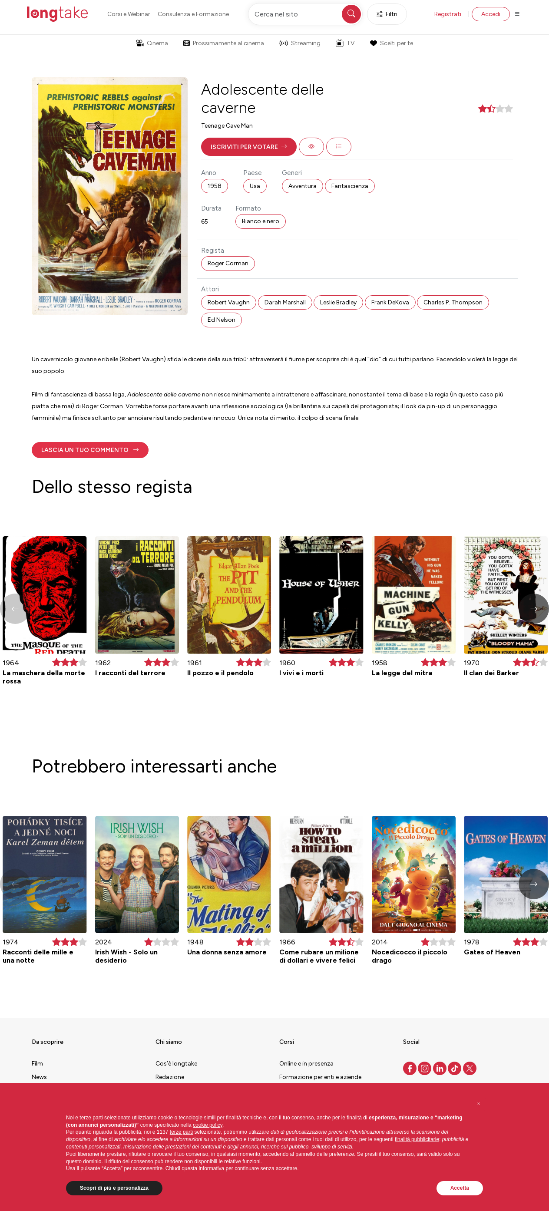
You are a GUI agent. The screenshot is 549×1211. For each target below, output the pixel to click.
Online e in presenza (306, 1063)
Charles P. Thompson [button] (453, 302)
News (39, 1077)
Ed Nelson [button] (221, 319)
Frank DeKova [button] (390, 302)
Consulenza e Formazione (193, 14)
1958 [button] (215, 186)
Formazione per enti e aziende (320, 1077)
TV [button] (345, 43)
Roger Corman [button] (228, 263)
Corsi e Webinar (128, 14)
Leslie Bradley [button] (338, 302)
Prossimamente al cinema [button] (223, 43)
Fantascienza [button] (349, 186)
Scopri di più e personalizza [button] (114, 1188)
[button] (249, 147)
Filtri (387, 14)
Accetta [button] (459, 1188)
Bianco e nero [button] (260, 221)
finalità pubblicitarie (417, 1139)
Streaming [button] (300, 43)
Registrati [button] (447, 14)
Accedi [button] (490, 14)
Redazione (169, 1077)
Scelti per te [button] (391, 43)
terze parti (181, 1132)
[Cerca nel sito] (305, 14)
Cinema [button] (152, 43)
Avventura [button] (302, 186)
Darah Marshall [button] (285, 302)
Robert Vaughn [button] (229, 302)
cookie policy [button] (207, 1125)
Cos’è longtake (176, 1063)
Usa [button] (255, 186)
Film (37, 1063)
